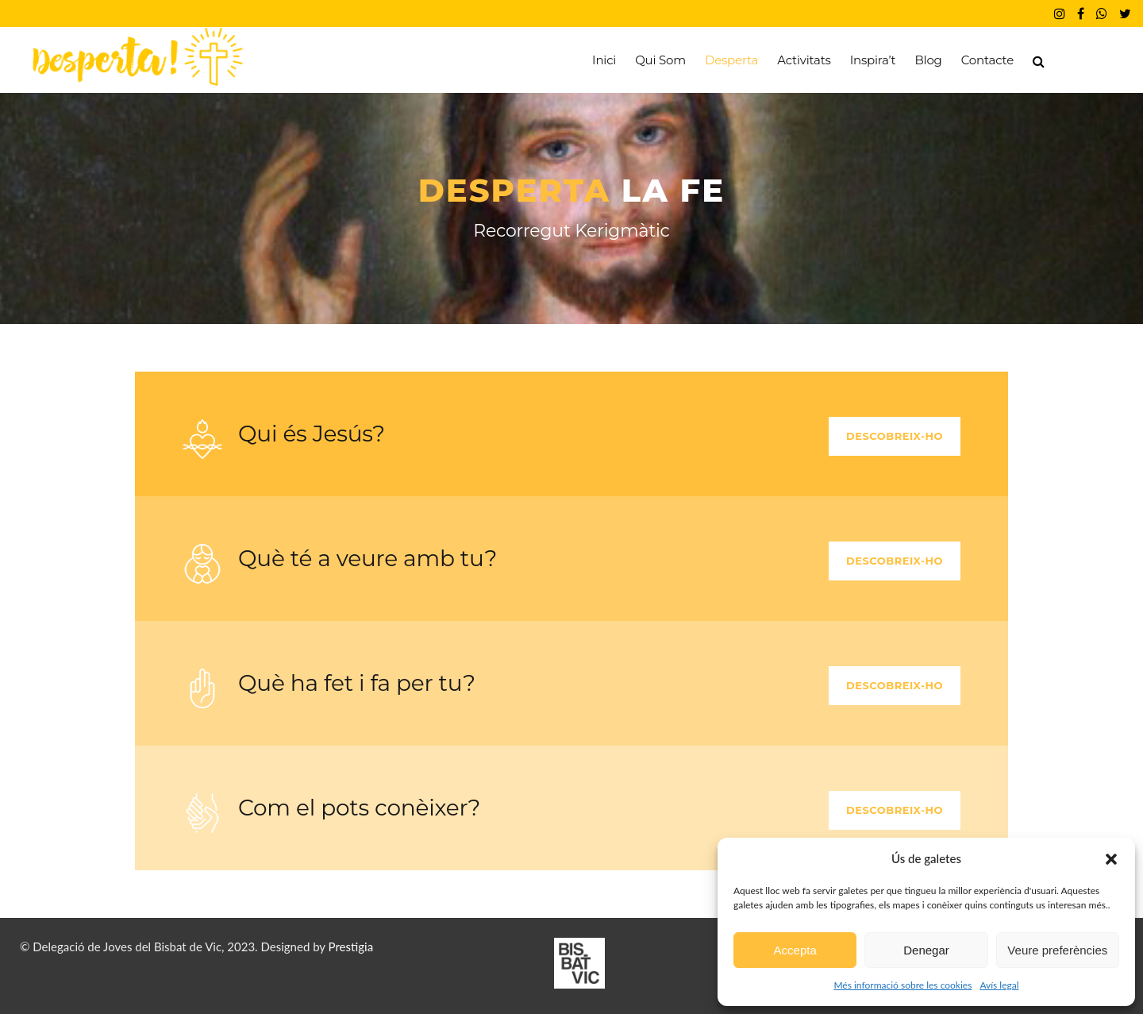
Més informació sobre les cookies (902, 985)
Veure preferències (1057, 950)
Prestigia (351, 946)
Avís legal (998, 985)
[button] (1111, 859)
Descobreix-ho (894, 436)
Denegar (926, 950)
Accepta (795, 950)
